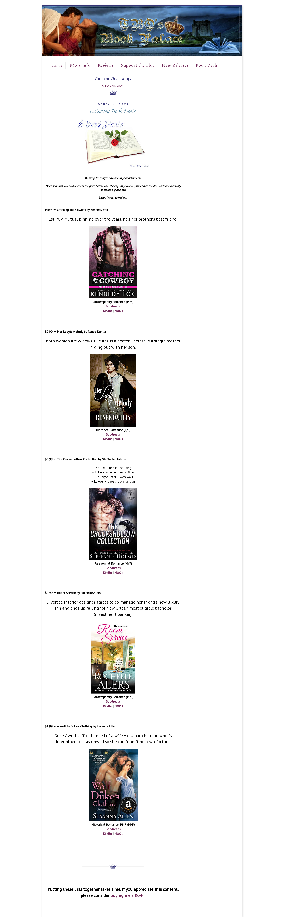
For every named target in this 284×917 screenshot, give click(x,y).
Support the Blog (138, 65)
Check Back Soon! (113, 85)
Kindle (107, 311)
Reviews (106, 65)
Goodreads (113, 306)
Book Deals (207, 65)
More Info (80, 65)
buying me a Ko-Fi (127, 895)
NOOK (118, 311)
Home (57, 65)
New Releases (175, 65)
